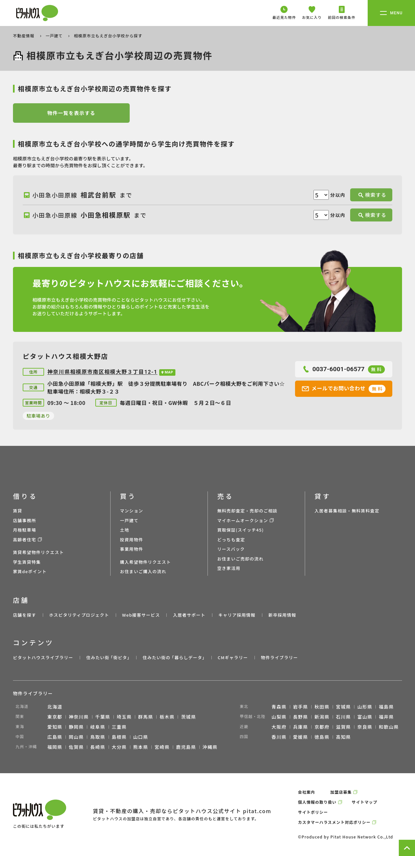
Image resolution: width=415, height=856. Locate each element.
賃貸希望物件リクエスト (38, 552)
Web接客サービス (141, 615)
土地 (124, 530)
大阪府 (279, 727)
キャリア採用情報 (236, 615)
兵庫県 (300, 727)
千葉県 (102, 716)
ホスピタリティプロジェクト (79, 615)
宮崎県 (162, 747)
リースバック (231, 549)
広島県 (54, 737)
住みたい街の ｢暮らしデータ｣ (174, 657)
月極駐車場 (24, 530)
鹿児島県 (186, 747)
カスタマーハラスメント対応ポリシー (334, 822)
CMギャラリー (233, 657)
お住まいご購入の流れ (143, 571)
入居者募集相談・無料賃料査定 (346, 511)
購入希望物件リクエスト (145, 562)
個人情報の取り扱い (317, 802)
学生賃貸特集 (27, 562)
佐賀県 (76, 747)
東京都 (54, 716)
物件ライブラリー (279, 657)
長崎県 (97, 747)
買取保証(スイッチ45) (240, 530)
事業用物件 (131, 549)
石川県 (343, 716)
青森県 (279, 706)
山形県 (364, 706)
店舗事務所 (24, 520)
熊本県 (140, 747)
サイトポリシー (313, 812)
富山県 (364, 716)
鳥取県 (97, 737)
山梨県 (279, 716)
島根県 (119, 737)
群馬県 (145, 716)
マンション (131, 511)
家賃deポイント (30, 571)
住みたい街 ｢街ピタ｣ (108, 657)
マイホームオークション (242, 520)
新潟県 (321, 716)
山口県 (140, 737)
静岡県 (76, 727)
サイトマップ (364, 802)
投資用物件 (131, 539)
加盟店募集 (341, 792)
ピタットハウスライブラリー (43, 657)
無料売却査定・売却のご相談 (247, 511)
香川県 (279, 737)
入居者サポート (189, 615)
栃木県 (167, 716)
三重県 (119, 727)
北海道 (54, 706)
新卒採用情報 (282, 615)
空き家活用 (229, 568)
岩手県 (300, 706)
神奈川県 (79, 716)
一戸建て (55, 35)
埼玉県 (124, 716)
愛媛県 (300, 737)
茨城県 (188, 716)
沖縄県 (210, 747)
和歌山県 (389, 727)
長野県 (300, 716)
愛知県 (54, 727)
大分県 (119, 747)
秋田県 (321, 706)
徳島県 (321, 737)
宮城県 (343, 706)
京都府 (321, 727)
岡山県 (76, 737)
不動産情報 (24, 35)
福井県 (386, 716)
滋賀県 (343, 727)
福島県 (386, 706)
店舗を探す (24, 615)
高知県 (343, 737)
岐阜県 (97, 727)
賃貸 (17, 511)
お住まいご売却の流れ (240, 559)
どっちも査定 (231, 539)
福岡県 (54, 747)
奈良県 (364, 727)
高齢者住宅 (24, 539)
